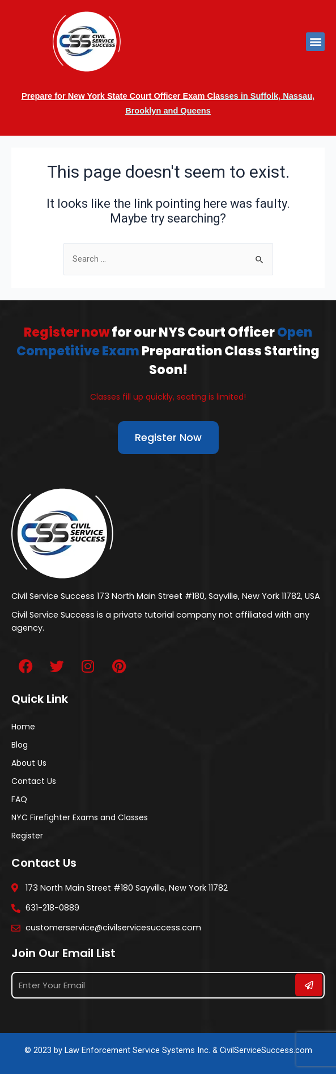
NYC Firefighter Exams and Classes (79, 817)
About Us (28, 763)
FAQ (19, 799)
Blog (19, 744)
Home (23, 726)
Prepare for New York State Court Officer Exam (113, 95)
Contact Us (33, 781)
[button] (315, 41)
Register (27, 835)
